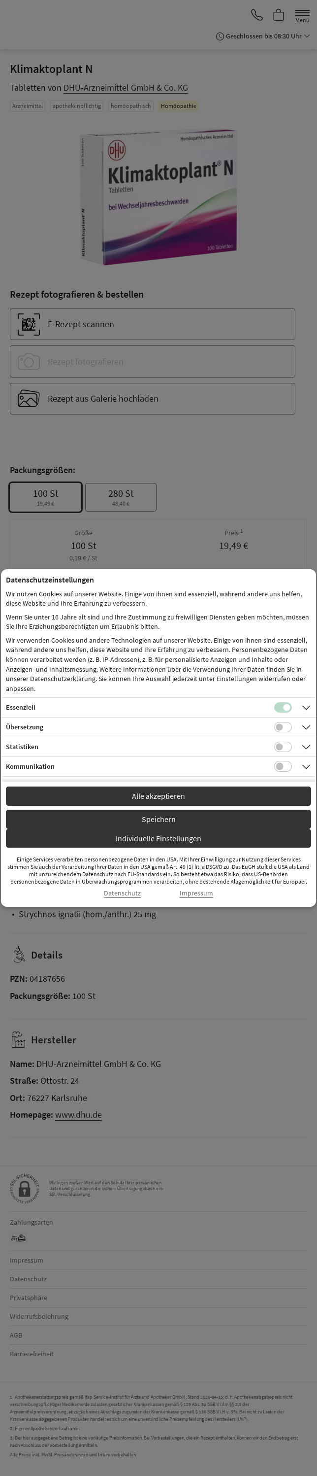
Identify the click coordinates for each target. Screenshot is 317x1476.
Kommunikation (30, 766)
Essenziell (20, 707)
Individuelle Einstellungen (158, 838)
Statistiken (22, 746)
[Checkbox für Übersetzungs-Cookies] (283, 727)
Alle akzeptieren (158, 796)
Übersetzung (24, 726)
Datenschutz (122, 893)
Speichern (159, 819)
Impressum (196, 893)
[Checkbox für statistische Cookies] (283, 747)
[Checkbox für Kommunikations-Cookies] (283, 766)
